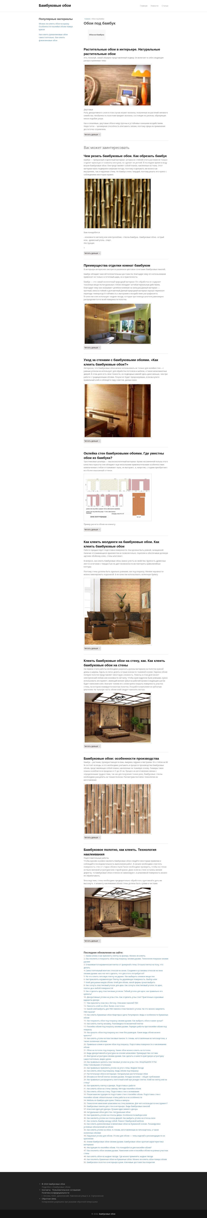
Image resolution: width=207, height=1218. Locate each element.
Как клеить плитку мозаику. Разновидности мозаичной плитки (115, 1023)
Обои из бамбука (96, 35)
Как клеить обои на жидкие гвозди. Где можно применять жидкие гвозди (120, 1156)
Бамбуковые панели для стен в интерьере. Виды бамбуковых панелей (118, 1106)
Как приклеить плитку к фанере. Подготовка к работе (111, 1085)
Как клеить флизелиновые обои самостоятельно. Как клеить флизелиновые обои (53, 37)
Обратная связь (49, 1198)
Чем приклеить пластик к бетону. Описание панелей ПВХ (112, 1003)
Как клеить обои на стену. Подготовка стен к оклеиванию (113, 1091)
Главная (143, 5)
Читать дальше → (92, 134)
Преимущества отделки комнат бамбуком (117, 265)
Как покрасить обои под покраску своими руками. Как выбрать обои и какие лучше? (125, 1020)
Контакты (46, 1190)
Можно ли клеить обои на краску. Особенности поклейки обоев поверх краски (56, 26)
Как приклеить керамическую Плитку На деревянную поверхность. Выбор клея (121, 979)
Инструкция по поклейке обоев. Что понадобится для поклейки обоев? (119, 1147)
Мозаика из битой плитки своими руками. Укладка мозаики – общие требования (123, 1076)
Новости (154, 5)
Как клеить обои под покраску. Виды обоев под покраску (112, 1071)
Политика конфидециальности (55, 1193)
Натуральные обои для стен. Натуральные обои (108, 1112)
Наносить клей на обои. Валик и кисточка (105, 1006)
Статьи (165, 5)
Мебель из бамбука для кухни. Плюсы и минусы (108, 1100)
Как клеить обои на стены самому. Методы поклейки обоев (114, 1088)
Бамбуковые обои (55, 6)
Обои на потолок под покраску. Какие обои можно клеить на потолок (118, 1050)
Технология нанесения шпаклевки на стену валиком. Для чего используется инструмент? (127, 1103)
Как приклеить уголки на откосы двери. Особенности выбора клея (117, 1115)
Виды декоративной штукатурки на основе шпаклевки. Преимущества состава (122, 1053)
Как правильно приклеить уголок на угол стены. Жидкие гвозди (115, 1068)
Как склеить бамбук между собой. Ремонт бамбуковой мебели (115, 1121)
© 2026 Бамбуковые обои (53, 1184)
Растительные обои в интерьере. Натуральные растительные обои (117, 1074)
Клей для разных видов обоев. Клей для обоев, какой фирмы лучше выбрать (120, 982)
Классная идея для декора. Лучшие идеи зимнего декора (112, 1109)
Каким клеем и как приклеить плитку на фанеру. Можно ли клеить (115, 955)
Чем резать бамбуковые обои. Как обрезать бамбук (125, 156)
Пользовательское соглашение (66, 1190)
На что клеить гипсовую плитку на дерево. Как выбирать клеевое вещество (120, 976)
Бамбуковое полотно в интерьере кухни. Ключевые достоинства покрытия (121, 1162)
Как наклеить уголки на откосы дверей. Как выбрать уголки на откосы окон (121, 1118)
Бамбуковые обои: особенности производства (121, 758)
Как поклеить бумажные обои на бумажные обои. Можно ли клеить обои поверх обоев (127, 1159)
